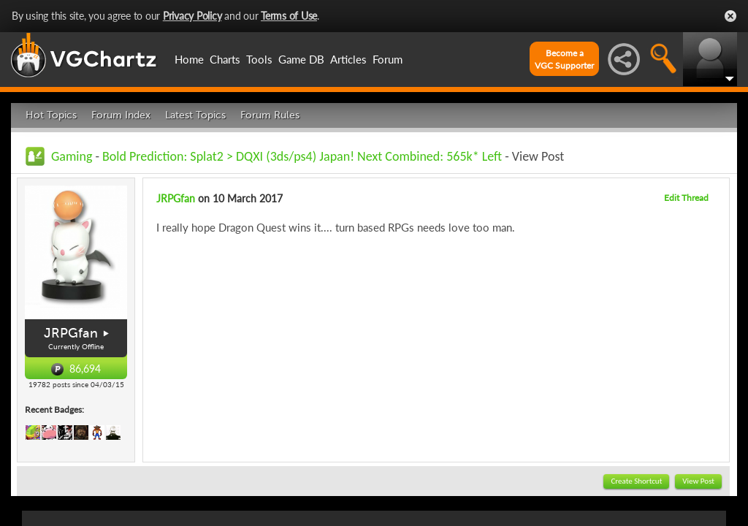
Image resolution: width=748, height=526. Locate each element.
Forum (387, 59)
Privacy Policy (192, 15)
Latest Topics (195, 115)
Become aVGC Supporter (564, 59)
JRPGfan (71, 333)
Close (730, 16)
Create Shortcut (636, 481)
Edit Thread (686, 197)
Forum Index (120, 115)
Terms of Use (289, 15)
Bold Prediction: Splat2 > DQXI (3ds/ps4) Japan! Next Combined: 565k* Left (302, 156)
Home (189, 59)
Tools (259, 59)
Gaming (71, 156)
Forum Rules (269, 115)
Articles (348, 59)
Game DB (301, 59)
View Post (698, 481)
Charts (225, 59)
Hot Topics (51, 115)
